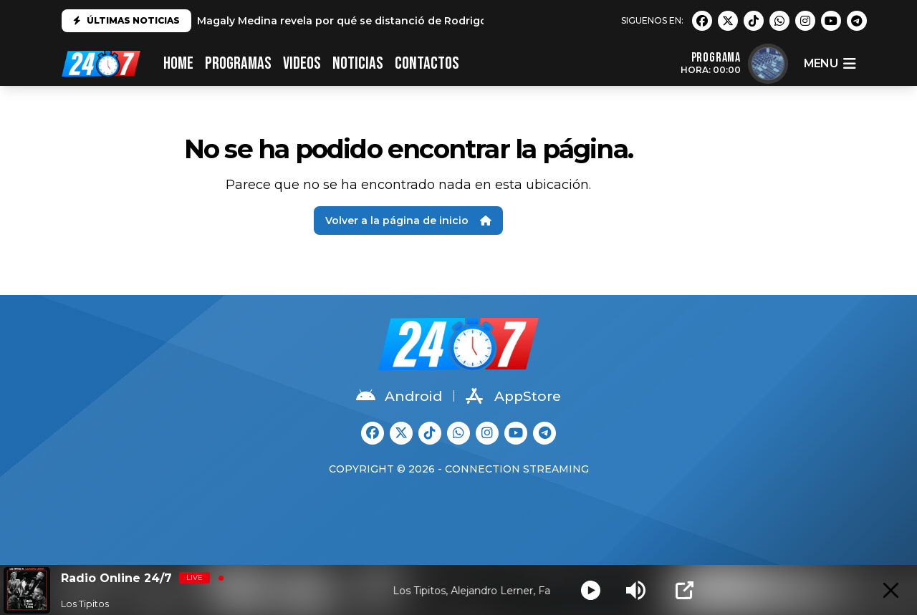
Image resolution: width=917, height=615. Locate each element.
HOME (178, 63)
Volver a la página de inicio (408, 220)
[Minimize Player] (891, 590)
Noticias (357, 63)
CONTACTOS (427, 63)
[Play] (590, 590)
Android (399, 396)
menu (829, 64)
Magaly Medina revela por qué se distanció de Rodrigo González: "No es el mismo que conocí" (447, 20)
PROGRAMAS (238, 63)
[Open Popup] (684, 590)
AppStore (513, 396)
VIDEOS (302, 63)
